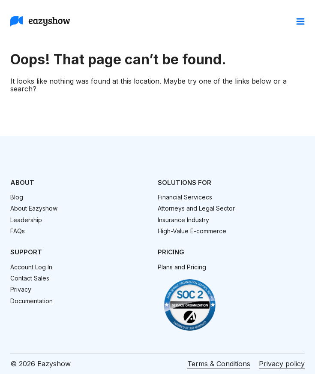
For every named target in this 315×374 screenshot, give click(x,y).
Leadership (26, 219)
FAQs (17, 231)
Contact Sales (29, 278)
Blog (16, 197)
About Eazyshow (33, 208)
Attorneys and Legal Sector (196, 208)
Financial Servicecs (185, 197)
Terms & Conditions (218, 363)
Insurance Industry (183, 219)
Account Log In (31, 267)
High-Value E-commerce (192, 231)
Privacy (20, 289)
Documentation (31, 301)
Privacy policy (282, 363)
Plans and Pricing (182, 267)
